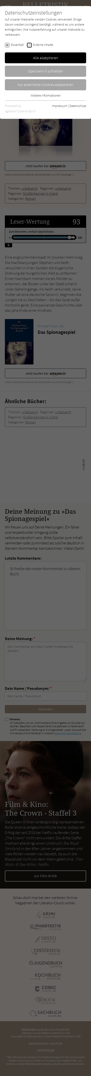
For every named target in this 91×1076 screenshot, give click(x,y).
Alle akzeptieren (45, 57)
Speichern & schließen (45, 71)
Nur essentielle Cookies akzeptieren (45, 84)
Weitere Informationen (46, 95)
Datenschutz (77, 106)
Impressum (59, 106)
